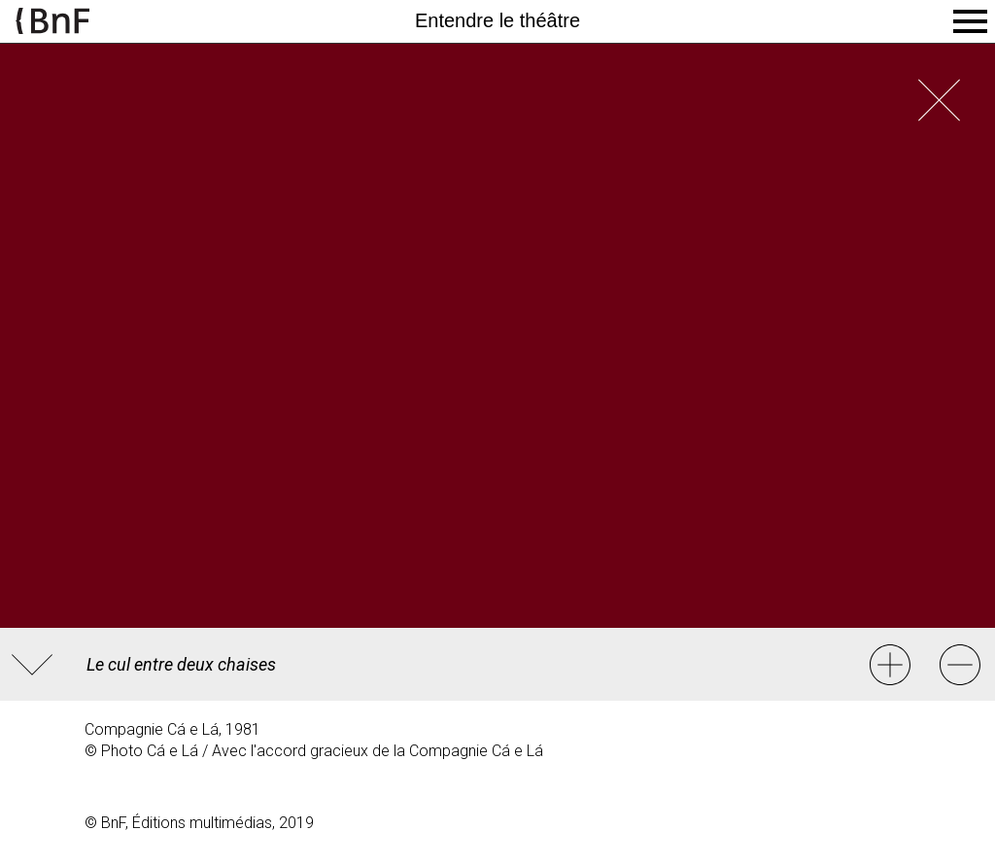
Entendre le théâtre (497, 20)
